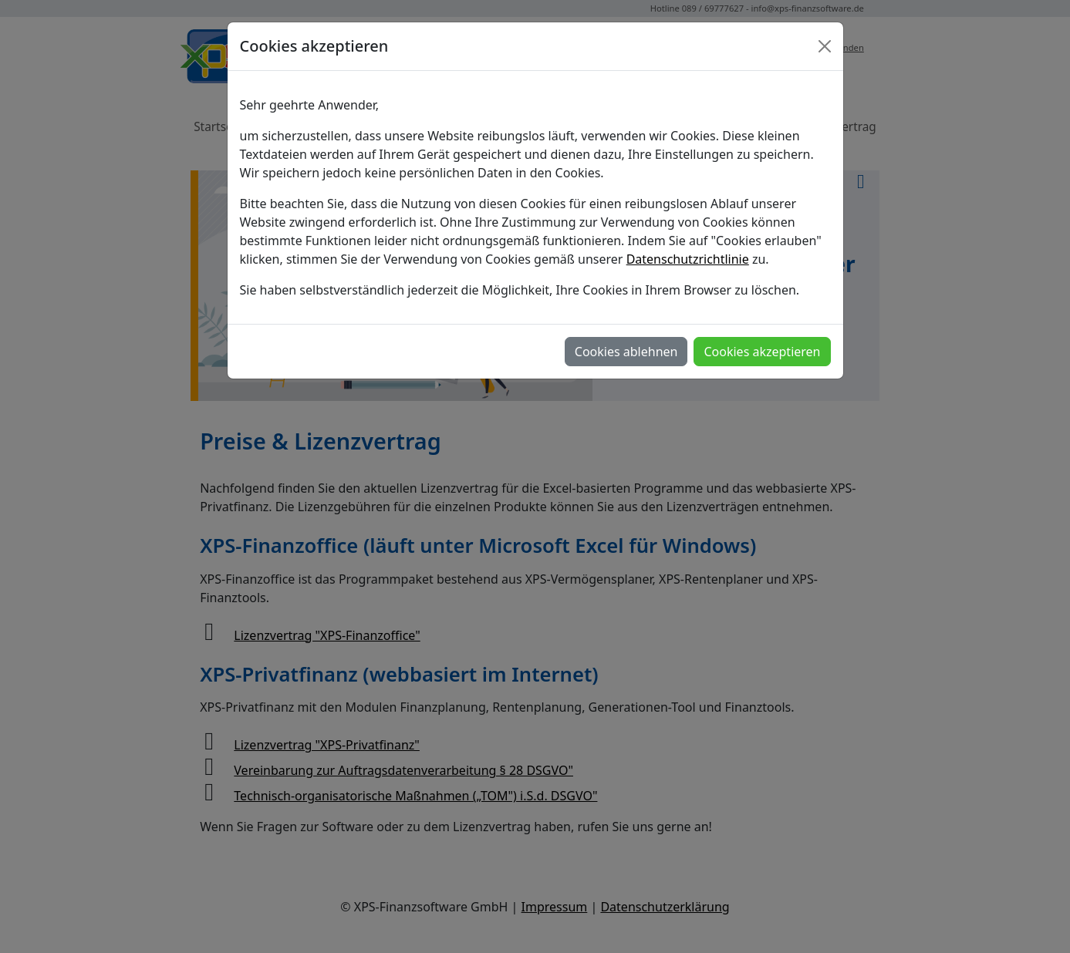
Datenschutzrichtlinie (687, 259)
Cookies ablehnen (626, 351)
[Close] (824, 46)
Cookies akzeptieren (762, 351)
